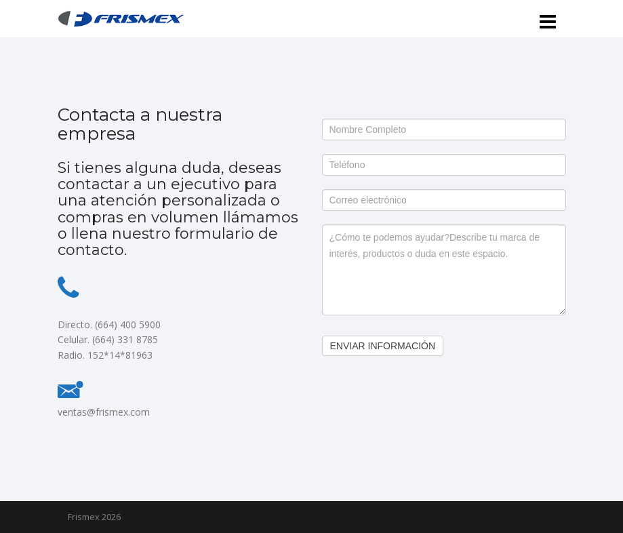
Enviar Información (383, 345)
